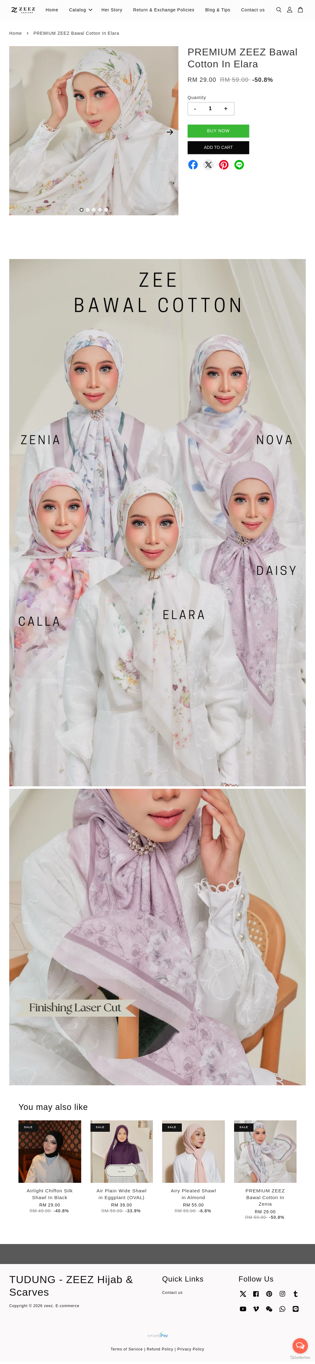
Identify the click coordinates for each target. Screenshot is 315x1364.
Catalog (80, 11)
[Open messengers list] (300, 1346)
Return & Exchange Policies (164, 11)
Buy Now (218, 132)
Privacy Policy (190, 1352)
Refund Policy (160, 1352)
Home (52, 11)
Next (170, 134)
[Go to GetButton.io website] (300, 1358)
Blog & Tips (217, 11)
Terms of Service (127, 1352)
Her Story (112, 11)
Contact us (253, 11)
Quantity (197, 99)
